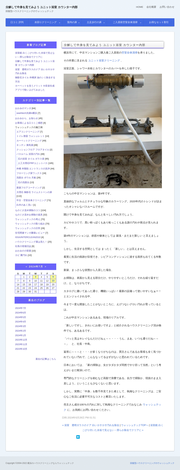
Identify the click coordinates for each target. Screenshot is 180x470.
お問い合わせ (167, 6)
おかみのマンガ (23, 108)
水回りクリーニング (45, 22)
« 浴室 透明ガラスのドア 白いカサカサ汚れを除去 (90, 425)
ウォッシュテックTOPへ (134, 425)
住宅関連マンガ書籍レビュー (30, 232)
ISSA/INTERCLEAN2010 (28, 237)
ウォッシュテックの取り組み (30, 223)
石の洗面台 (23, 182)
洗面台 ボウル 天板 (26, 177)
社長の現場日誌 (23, 246)
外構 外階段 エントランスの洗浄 (33, 168)
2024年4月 (20, 321)
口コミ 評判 (17, 22)
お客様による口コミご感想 (29, 123)
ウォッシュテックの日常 (27, 228)
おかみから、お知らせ (26, 118)
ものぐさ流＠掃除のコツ (27, 210)
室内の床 (72, 22)
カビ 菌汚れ (21, 255)
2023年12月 (21, 339)
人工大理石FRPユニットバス (33, 163)
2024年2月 (20, 330)
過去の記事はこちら (46, 359)
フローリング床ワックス (29, 173)
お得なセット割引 (159, 22)
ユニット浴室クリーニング (104, 60)
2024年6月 (20, 312)
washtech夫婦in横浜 (27, 113)
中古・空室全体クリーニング (31, 200)
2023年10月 (21, 349)
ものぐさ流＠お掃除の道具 (29, 214)
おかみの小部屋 (23, 250)
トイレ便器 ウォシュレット (31, 136)
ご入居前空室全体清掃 (125, 22)
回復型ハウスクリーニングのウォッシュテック (152, 463)
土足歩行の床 (94, 22)
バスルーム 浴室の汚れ (28, 154)
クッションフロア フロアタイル (33, 149)
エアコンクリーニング (28, 131)
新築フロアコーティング (29, 187)
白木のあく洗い (25, 205)
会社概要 (151, 6)
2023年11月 (21, 344)
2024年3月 (20, 326)
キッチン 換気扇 (25, 145)
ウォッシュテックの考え (27, 219)
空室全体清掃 (129, 52)
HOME (139, 6)
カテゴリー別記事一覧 (36, 100)
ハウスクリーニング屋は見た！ (31, 241)
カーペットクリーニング (29, 140)
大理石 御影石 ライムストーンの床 (34, 192)
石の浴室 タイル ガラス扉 (31, 158)
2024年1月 (20, 335)
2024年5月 (20, 317)
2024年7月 (20, 308)
